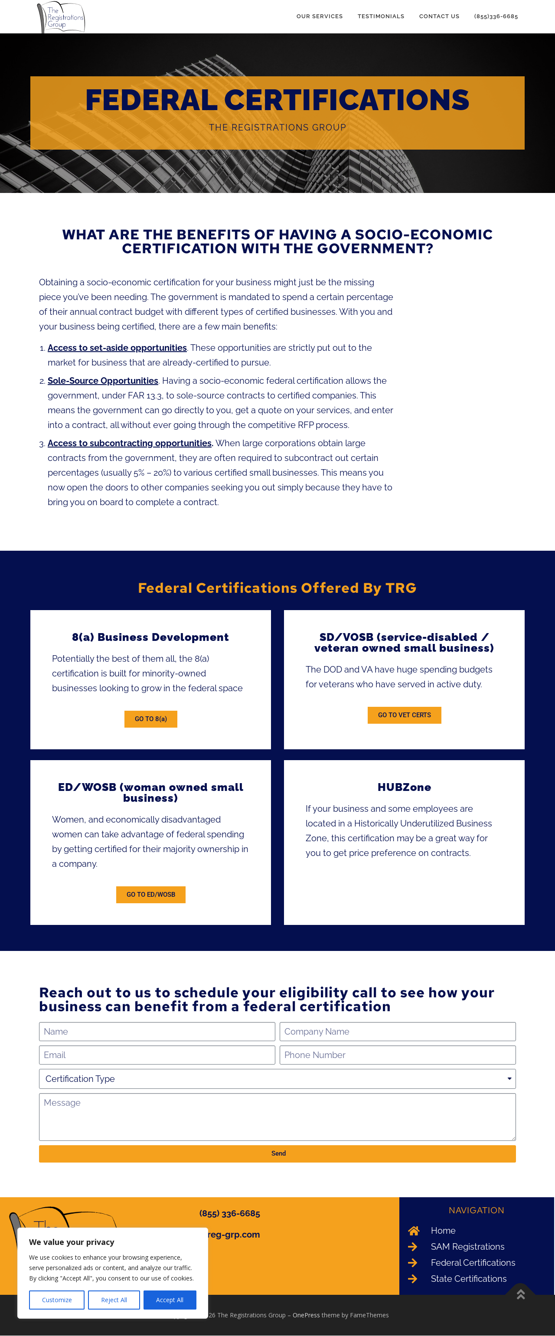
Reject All (114, 1300)
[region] (112, 1273)
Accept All (169, 1300)
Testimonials (381, 16)
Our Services (320, 16)
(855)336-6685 (496, 16)
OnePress (306, 1315)
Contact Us (439, 16)
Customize (57, 1300)
